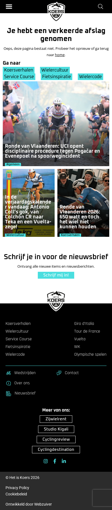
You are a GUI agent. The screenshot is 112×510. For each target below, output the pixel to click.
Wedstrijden (21, 373)
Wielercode (90, 77)
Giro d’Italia (84, 324)
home (60, 55)
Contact (67, 373)
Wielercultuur (54, 70)
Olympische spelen (90, 354)
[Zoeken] (101, 6)
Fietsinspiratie (56, 77)
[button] (9, 6)
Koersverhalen (18, 70)
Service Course (19, 77)
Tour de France (87, 331)
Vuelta (80, 339)
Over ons (18, 383)
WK (77, 347)
